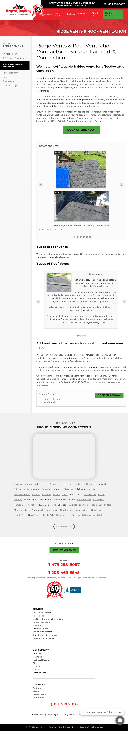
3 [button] (81, 237)
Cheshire (68, 489)
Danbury (46, 494)
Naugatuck (38, 510)
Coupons (37, 666)
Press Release (39, 673)
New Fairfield (66, 510)
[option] (81, 190)
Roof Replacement (53, 399)
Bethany (68, 484)
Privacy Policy (71, 727)
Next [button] (122, 185)
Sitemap (98, 727)
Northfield (98, 515)
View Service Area (64, 526)
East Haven (90, 494)
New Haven (97, 510)
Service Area (81, 14)
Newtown (61, 515)
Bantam (28, 484)
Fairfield (18, 500)
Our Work (57, 14)
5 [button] (87, 237)
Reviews (70, 14)
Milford (107, 505)
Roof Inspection (10, 73)
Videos (5, 77)
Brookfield (47, 489)
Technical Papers (11, 85)
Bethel (78, 484)
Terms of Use (86, 727)
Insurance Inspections (43, 638)
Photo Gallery (9, 81)
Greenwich (98, 500)
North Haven (84, 515)
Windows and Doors (42, 632)
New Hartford (82, 510)
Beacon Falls (55, 484)
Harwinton (30, 505)
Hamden (18, 505)
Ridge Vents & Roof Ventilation (12, 65)
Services (47, 14)
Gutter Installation (41, 622)
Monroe (18, 510)
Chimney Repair (40, 628)
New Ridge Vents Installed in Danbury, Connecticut (81, 225)
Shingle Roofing (10, 54)
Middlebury (96, 505)
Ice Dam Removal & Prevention (48, 619)
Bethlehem (89, 484)
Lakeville (72, 505)
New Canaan (52, 510)
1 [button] (74, 237)
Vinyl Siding (38, 625)
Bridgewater (33, 489)
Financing (37, 657)
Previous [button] (41, 185)
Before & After (39, 697)
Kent (53, 505)
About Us (95, 14)
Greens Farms (84, 500)
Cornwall (91, 489)
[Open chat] (120, 720)
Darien (56, 494)
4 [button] (84, 237)
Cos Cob (36, 494)
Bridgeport (19, 489)
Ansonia (18, 484)
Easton (101, 494)
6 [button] (90, 237)
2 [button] (77, 237)
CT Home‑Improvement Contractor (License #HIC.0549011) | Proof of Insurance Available (64, 578)
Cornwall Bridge (22, 494)
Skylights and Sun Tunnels (45, 635)
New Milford (20, 515)
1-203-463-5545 (64, 573)
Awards (36, 669)
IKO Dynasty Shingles (13, 58)
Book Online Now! (81, 129)
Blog (35, 663)
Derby (65, 494)
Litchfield (83, 505)
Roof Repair (50, 402)
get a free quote (97, 382)
